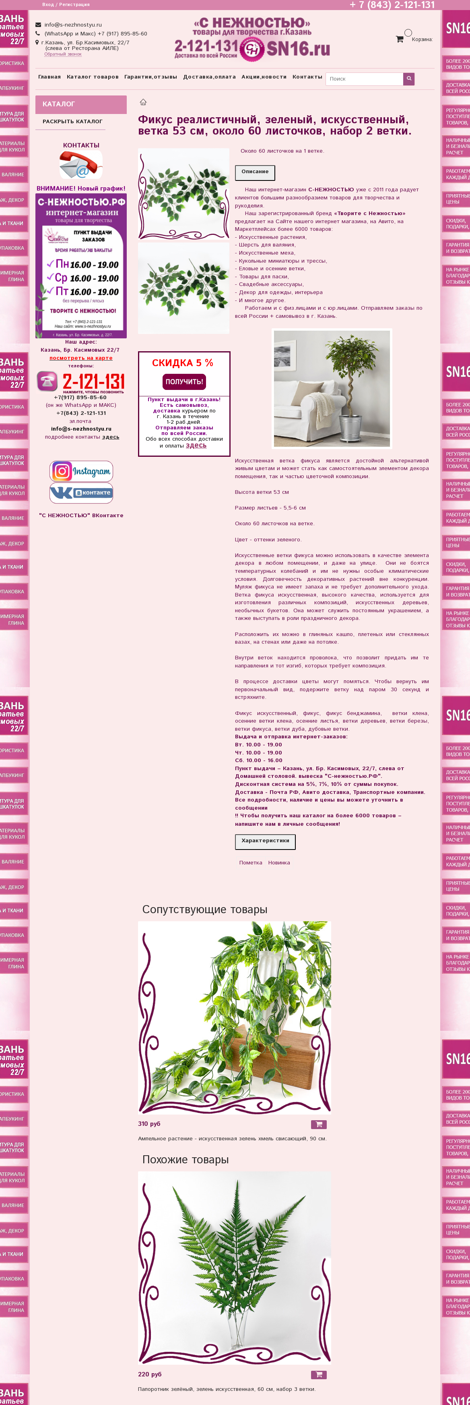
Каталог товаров (93, 77)
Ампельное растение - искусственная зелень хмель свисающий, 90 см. (232, 1139)
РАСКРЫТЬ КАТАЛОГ (73, 122)
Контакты (308, 77)
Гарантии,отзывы (150, 77)
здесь (196, 445)
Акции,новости (264, 77)
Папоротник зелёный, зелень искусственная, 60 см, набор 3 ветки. (227, 1389)
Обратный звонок (63, 54)
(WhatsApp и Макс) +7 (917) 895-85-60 (95, 34)
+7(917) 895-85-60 (81, 398)
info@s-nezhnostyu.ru (72, 25)
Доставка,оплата (209, 77)
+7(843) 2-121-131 (81, 413)
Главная (49, 77)
